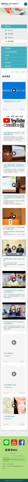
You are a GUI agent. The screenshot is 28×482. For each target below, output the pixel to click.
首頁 (12, 72)
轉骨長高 (8, 62)
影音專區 (11, 41)
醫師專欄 (10, 34)
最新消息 (17, 72)
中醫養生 (8, 48)
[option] (14, 11)
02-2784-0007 (21, 4)
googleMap (11, 473)
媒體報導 (10, 37)
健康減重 (8, 66)
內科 (6, 59)
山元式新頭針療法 (11, 52)
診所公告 (10, 30)
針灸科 (7, 55)
